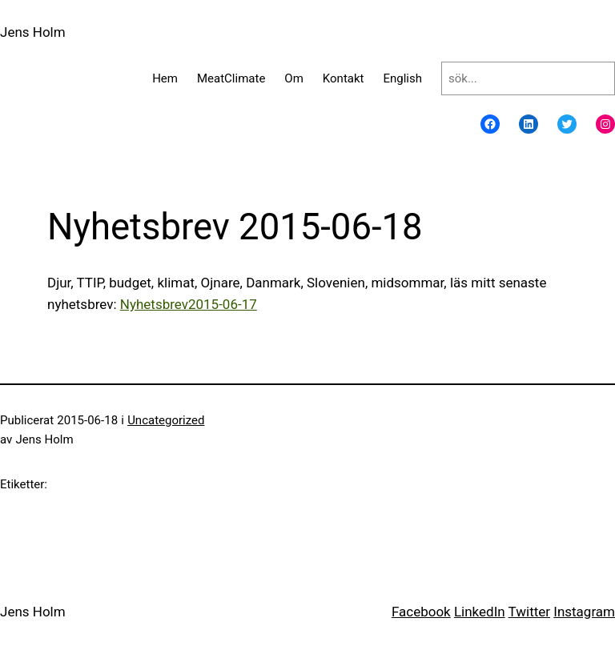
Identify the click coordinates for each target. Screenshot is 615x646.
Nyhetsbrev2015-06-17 (188, 304)
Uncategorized (165, 420)
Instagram (584, 612)
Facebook (421, 612)
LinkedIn (479, 612)
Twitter (529, 612)
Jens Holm (33, 32)
